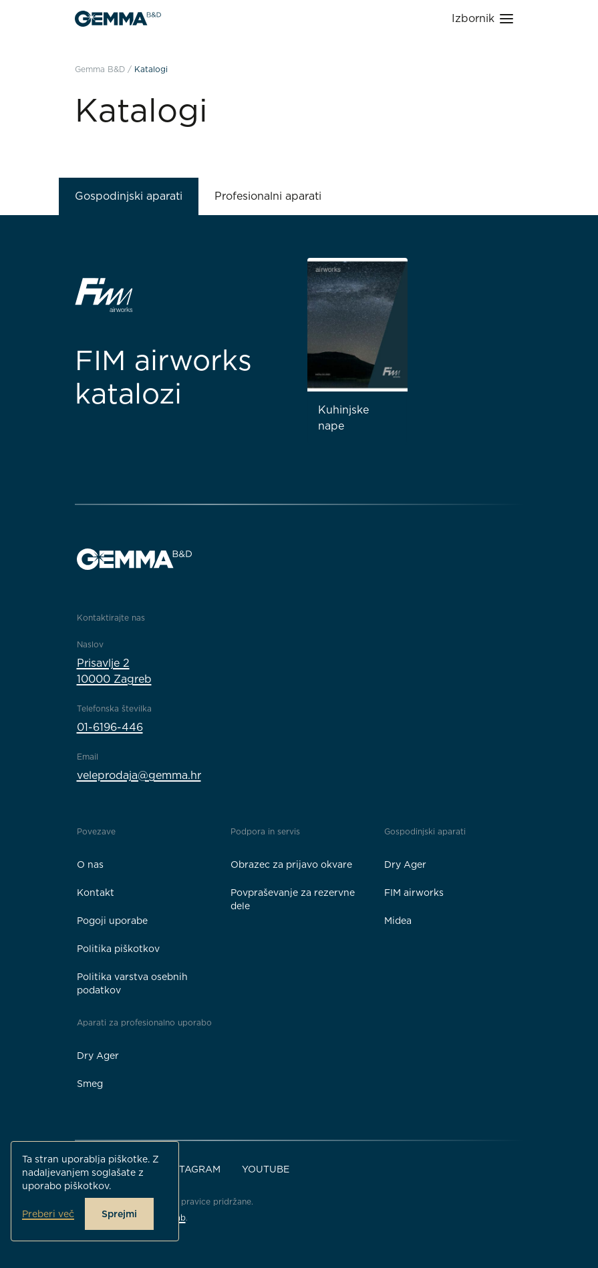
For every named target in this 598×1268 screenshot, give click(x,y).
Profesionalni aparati (267, 196)
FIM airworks (414, 892)
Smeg (90, 1083)
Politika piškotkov (118, 948)
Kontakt (95, 892)
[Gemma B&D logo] (118, 19)
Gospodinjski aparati (128, 196)
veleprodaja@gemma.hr (139, 775)
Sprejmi (119, 1214)
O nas (90, 864)
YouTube (265, 1169)
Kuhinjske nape (343, 418)
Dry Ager (405, 864)
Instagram (191, 1169)
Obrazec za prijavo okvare (291, 864)
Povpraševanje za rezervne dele (293, 899)
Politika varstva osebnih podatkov (132, 983)
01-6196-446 (110, 727)
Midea (398, 920)
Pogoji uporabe (112, 920)
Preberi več (48, 1214)
